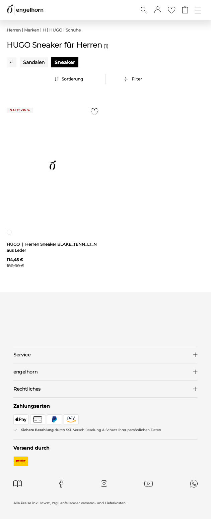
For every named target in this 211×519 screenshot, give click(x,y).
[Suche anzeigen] (144, 10)
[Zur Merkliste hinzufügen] (93, 113)
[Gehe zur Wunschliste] (171, 10)
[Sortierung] (78, 79)
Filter (137, 78)
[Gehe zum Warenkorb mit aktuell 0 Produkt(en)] (185, 10)
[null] (53, 165)
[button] (157, 10)
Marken (31, 30)
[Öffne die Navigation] (197, 10)
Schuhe (73, 30)
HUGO (55, 30)
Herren (14, 30)
